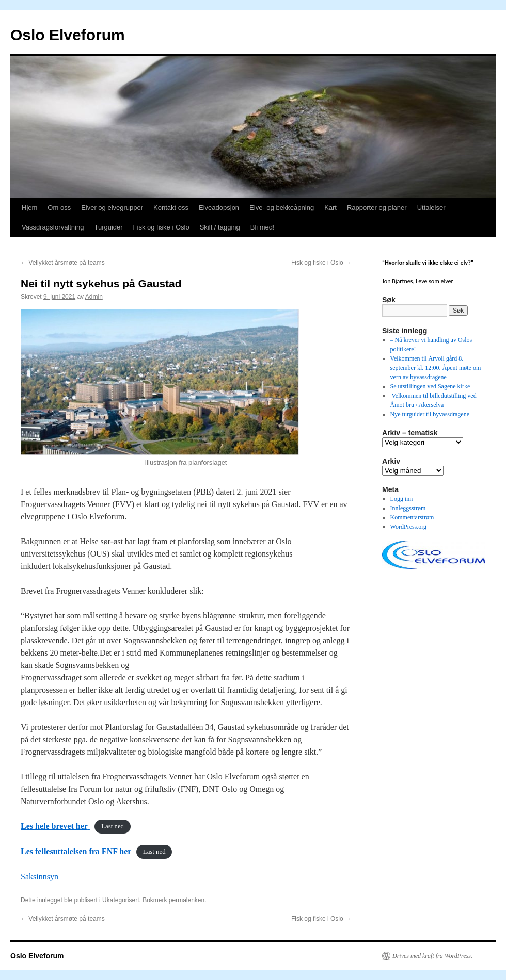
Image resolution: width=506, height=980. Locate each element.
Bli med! (262, 227)
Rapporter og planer (377, 207)
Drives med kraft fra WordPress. (432, 955)
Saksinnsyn (39, 876)
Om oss (59, 207)
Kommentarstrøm (412, 517)
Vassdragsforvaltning (53, 227)
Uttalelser (431, 207)
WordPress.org (408, 526)
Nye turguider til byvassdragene (429, 414)
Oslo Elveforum (67, 34)
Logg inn (401, 498)
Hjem (29, 207)
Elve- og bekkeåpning (281, 207)
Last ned (112, 826)
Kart (330, 207)
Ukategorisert (120, 900)
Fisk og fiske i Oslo (161, 227)
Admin (94, 296)
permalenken (186, 900)
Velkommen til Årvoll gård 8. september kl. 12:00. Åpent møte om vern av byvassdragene (435, 368)
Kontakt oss (170, 207)
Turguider (108, 227)
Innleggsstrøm (408, 508)
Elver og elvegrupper (112, 207)
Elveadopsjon (219, 207)
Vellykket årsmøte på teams (63, 262)
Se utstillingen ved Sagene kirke (430, 386)
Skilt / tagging (220, 227)
